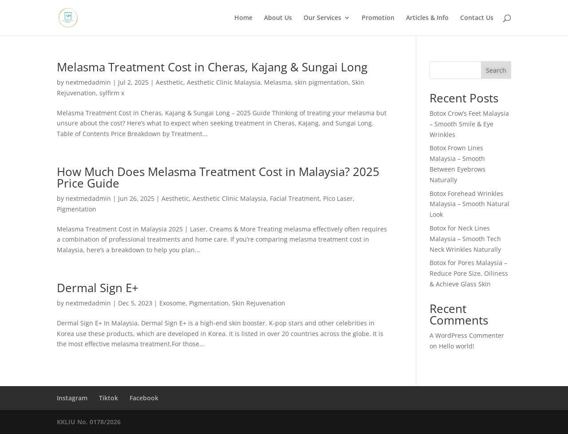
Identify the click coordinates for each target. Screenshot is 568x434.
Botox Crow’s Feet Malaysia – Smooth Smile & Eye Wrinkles (469, 124)
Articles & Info (427, 18)
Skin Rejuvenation (258, 303)
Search (496, 70)
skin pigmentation (321, 82)
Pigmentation (76, 209)
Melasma (277, 82)
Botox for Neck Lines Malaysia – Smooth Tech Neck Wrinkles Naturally (465, 239)
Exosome (172, 303)
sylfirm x (111, 93)
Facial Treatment (295, 198)
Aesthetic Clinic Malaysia (223, 82)
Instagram (72, 398)
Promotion (378, 18)
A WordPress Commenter (467, 335)
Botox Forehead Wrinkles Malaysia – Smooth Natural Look (469, 204)
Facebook (144, 398)
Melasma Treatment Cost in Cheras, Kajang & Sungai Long (212, 67)
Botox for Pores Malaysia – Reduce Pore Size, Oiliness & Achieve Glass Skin (469, 273)
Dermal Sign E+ (97, 288)
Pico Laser (338, 198)
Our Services (322, 18)
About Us (278, 18)
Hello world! (456, 346)
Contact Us (476, 18)
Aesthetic (169, 82)
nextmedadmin (88, 82)
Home (243, 18)
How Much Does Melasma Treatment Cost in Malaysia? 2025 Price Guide (218, 177)
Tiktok (108, 398)
